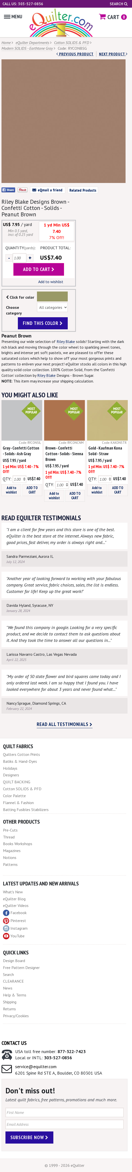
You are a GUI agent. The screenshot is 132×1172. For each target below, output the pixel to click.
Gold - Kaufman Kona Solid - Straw (105, 450)
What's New (13, 891)
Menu (13, 16)
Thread (9, 836)
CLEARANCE (13, 981)
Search (119, 3)
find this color (43, 323)
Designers (11, 774)
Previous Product (75, 53)
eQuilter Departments (32, 42)
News (7, 988)
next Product (113, 53)
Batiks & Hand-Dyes (20, 761)
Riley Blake (66, 341)
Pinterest (14, 920)
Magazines (12, 850)
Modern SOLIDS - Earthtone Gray (27, 48)
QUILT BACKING (16, 781)
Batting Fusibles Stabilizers (26, 809)
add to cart (39, 269)
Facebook (15, 913)
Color (52, 296)
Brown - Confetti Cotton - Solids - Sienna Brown (64, 453)
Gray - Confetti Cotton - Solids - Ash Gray (21, 450)
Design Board (14, 960)
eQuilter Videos (16, 905)
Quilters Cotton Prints (21, 754)
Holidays (10, 768)
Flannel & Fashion (18, 802)
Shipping (9, 1001)
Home (6, 42)
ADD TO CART (32, 490)
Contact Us (14, 1042)
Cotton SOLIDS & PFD (71, 42)
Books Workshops (17, 843)
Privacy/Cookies (16, 1015)
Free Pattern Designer (21, 967)
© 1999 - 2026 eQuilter (64, 1165)
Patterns (10, 864)
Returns (9, 1008)
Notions (9, 857)
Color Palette (14, 795)
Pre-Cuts (10, 830)
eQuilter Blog (14, 898)
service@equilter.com (36, 1066)
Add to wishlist (50, 281)
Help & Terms (14, 994)
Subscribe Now (29, 1137)
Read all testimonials (65, 724)
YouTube (14, 936)
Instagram (15, 928)
